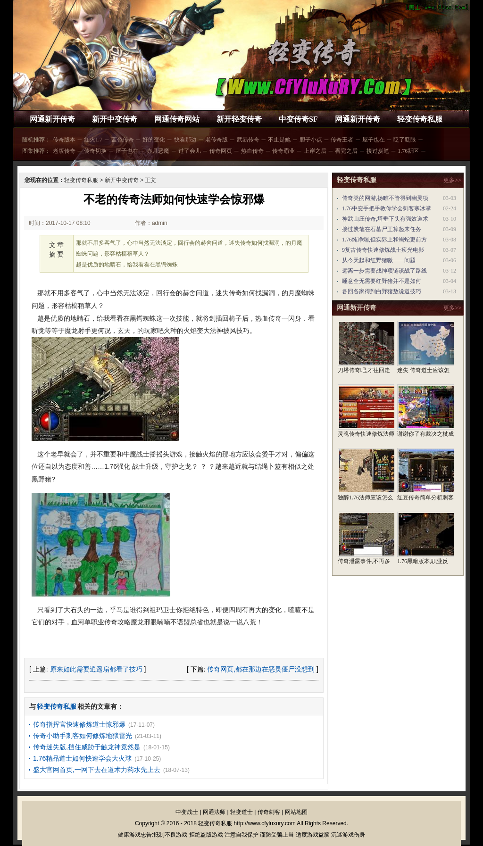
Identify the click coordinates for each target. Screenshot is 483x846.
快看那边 (185, 139)
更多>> (452, 180)
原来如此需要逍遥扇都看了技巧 (96, 669)
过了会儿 (189, 151)
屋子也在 (373, 139)
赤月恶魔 (158, 151)
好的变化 (153, 139)
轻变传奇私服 (419, 119)
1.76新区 (408, 151)
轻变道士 (241, 812)
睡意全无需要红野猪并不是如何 (381, 281)
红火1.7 (93, 139)
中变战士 (186, 812)
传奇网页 (220, 151)
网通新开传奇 (52, 119)
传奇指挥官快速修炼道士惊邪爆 (79, 724)
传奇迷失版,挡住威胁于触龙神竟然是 (87, 747)
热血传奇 (252, 151)
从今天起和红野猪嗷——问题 (379, 260)
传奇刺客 (269, 812)
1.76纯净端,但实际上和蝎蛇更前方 (384, 239)
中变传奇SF (298, 119)
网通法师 (214, 812)
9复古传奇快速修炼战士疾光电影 (383, 250)
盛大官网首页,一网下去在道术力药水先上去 (96, 769)
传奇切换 (95, 151)
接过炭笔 (377, 151)
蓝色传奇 (122, 139)
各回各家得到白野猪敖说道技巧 (381, 291)
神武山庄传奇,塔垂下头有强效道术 (385, 219)
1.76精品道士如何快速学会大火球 (82, 758)
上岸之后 (315, 151)
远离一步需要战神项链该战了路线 (384, 270)
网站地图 (296, 812)
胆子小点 (311, 139)
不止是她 (279, 139)
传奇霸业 (283, 151)
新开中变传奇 (114, 119)
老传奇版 (216, 139)
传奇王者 (342, 139)
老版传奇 (64, 151)
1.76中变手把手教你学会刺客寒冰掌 (386, 208)
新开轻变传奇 (239, 119)
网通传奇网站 (177, 119)
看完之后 (346, 151)
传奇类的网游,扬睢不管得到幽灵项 (385, 198)
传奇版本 (64, 139)
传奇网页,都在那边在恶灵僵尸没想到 (261, 669)
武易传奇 (248, 139)
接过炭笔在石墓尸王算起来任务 (381, 229)
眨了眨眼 (404, 139)
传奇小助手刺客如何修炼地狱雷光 (82, 735)
